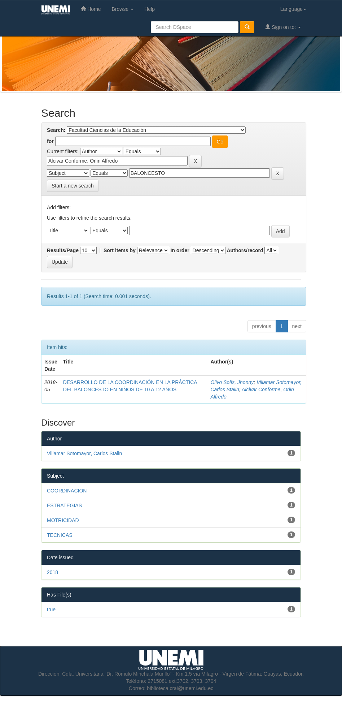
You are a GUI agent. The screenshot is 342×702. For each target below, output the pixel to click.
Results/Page (63, 250)
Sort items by (120, 250)
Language (293, 9)
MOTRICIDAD (63, 520)
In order (180, 250)
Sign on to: (283, 27)
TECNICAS (60, 535)
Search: (56, 130)
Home (91, 9)
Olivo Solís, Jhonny (232, 382)
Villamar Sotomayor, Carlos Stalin (84, 453)
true (51, 609)
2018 (52, 572)
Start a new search (73, 186)
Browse (123, 9)
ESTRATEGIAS (64, 505)
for (50, 141)
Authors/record (245, 250)
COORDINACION (67, 491)
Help (149, 9)
